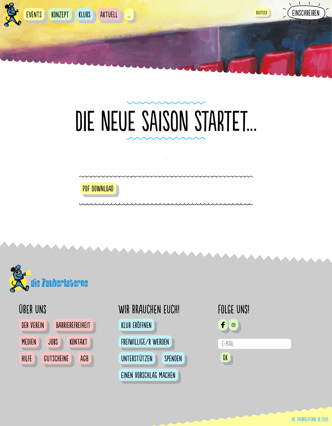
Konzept (60, 15)
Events (34, 15)
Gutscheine (56, 359)
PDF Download (98, 189)
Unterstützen (136, 359)
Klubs (85, 15)
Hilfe (27, 359)
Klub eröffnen (136, 325)
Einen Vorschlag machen (148, 375)
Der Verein (33, 325)
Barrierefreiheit (73, 325)
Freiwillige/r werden (145, 342)
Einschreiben (306, 13)
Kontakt (79, 342)
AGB (84, 359)
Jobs (53, 342)
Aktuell (109, 15)
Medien (29, 342)
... (129, 15)
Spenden (173, 359)
